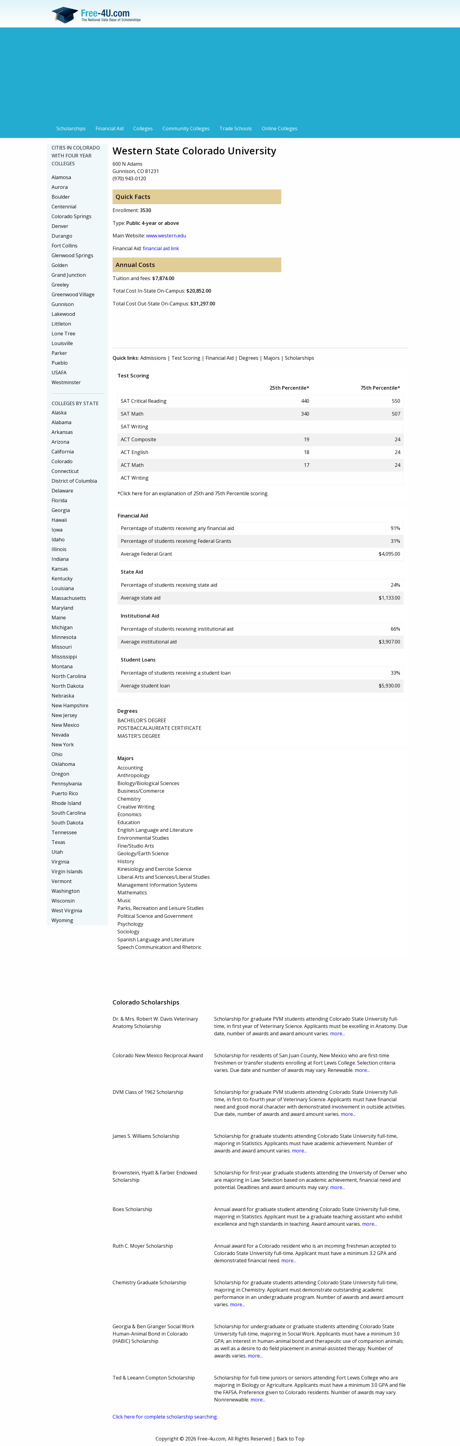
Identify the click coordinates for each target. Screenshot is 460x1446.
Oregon (60, 773)
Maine (59, 617)
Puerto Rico (65, 793)
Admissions (153, 358)
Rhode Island (66, 803)
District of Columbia (74, 481)
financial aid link (161, 248)
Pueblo (60, 362)
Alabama (61, 422)
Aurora (60, 187)
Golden (60, 265)
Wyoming (62, 920)
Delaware (62, 490)
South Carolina (69, 813)
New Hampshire (70, 705)
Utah (57, 852)
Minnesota (64, 637)
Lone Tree (63, 333)
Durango (62, 236)
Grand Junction (69, 275)
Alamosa (61, 177)
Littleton (61, 323)
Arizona (60, 441)
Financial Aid (109, 128)
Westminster (66, 382)
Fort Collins (64, 245)
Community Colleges (186, 128)
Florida (59, 500)
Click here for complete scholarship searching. (165, 1416)
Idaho (58, 539)
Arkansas (62, 432)
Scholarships (71, 128)
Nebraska (63, 695)
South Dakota (67, 822)
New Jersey (64, 715)
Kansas (60, 568)
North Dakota (68, 686)
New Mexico (65, 725)
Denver (60, 226)
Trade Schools (235, 128)
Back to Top (290, 1438)
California (63, 451)
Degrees (248, 358)
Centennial (64, 206)
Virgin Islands (67, 871)
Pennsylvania (67, 783)
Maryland (62, 607)
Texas (58, 842)
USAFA (59, 372)
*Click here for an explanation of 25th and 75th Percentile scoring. (192, 493)
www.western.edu (166, 235)
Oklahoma (63, 764)
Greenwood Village (73, 294)
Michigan (62, 627)
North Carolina (69, 676)
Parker (59, 353)
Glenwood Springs (72, 255)
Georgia (61, 510)
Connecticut (65, 471)
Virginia (60, 861)
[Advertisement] (230, 77)
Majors (272, 358)
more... (337, 1033)
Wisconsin (63, 900)
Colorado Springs (72, 216)
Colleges (143, 128)
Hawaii (59, 520)
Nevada (60, 734)
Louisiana (63, 588)
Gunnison (63, 304)
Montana (62, 666)
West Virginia (67, 910)
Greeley (60, 284)
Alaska (59, 412)
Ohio (57, 754)
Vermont (62, 881)
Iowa (57, 529)
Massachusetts (69, 598)
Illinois (59, 549)
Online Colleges (279, 128)
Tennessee (64, 832)
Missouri (62, 647)
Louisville (62, 343)
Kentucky (62, 578)
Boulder (61, 196)
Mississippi (64, 656)
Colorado (62, 461)
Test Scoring (185, 358)
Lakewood (63, 314)
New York (63, 744)
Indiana (60, 559)
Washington (66, 891)
